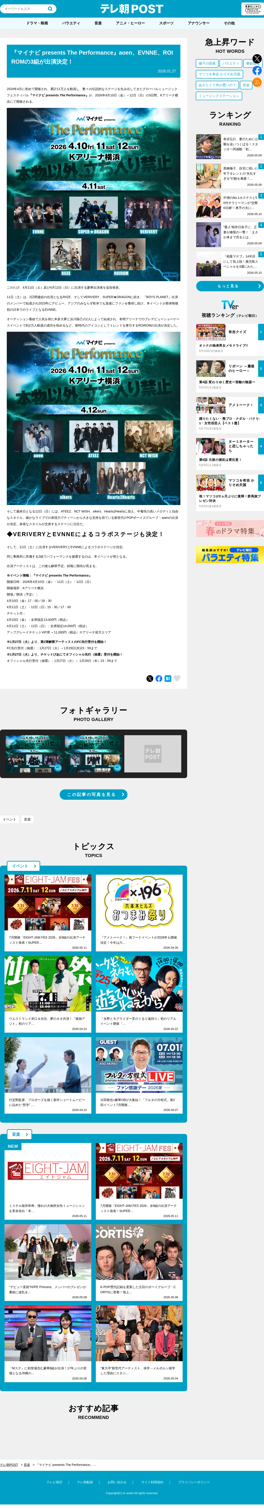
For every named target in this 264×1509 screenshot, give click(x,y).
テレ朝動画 (85, 1482)
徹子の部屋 (207, 63)
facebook (257, 70)
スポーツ (166, 23)
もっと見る (228, 286)
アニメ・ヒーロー (130, 23)
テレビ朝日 (54, 1482)
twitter (257, 58)
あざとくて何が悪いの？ (217, 85)
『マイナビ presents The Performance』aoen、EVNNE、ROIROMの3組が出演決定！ (69, 1465)
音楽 (98, 23)
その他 (229, 23)
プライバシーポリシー (194, 1482)
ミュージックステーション (219, 96)
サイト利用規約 (152, 1482)
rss (257, 82)
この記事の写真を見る (91, 794)
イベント (9, 819)
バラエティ (71, 23)
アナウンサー (199, 23)
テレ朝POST (132, 9)
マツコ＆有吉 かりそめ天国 (219, 74)
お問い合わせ (117, 1482)
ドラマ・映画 (37, 23)
